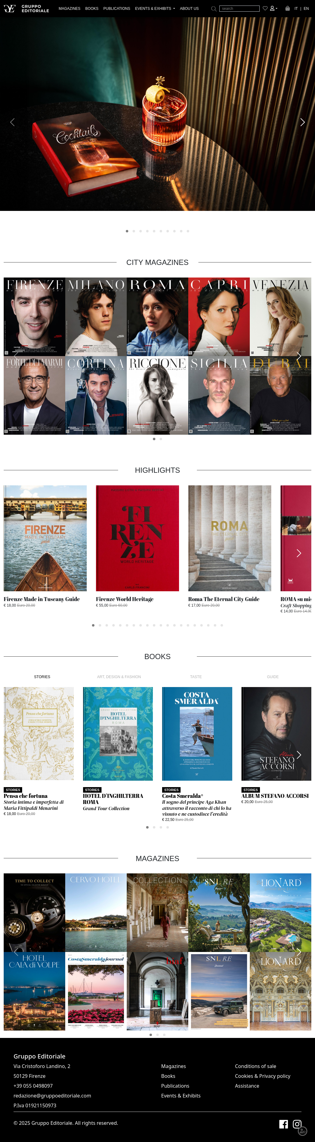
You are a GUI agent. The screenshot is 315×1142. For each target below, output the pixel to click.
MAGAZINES (70, 8)
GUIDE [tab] (273, 677)
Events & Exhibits (181, 1095)
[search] (239, 9)
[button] (274, 9)
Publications (175, 1085)
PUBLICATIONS (116, 8)
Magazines (173, 1066)
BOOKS (91, 8)
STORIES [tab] (42, 677)
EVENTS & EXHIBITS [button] (153, 8)
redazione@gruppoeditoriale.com (52, 1095)
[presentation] (12, 122)
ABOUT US (189, 8)
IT (296, 8)
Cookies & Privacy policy (262, 1076)
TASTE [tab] (196, 677)
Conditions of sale (255, 1066)
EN (306, 8)
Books (168, 1076)
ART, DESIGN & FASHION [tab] (119, 677)
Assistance (247, 1085)
